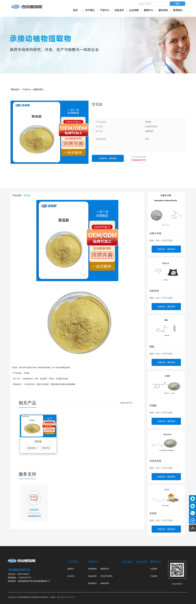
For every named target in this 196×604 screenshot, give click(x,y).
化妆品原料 (92, 576)
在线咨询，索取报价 (166, 249)
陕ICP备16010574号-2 (66, 597)
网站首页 (15, 89)
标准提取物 (92, 568)
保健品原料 (104, 583)
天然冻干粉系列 (106, 576)
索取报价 (32, 448)
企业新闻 (153, 568)
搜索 (177, 3)
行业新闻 (153, 576)
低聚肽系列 (38, 89)
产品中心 (27, 89)
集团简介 (70, 568)
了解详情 (45, 448)
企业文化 (70, 576)
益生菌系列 (92, 583)
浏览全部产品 (126, 402)
